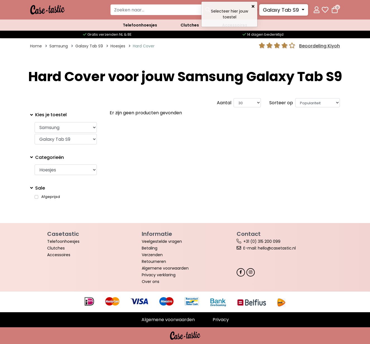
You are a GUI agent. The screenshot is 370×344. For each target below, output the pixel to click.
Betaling (149, 248)
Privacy (221, 319)
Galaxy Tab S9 (281, 9)
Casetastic (63, 234)
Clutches (190, 25)
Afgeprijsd (50, 196)
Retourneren (154, 261)
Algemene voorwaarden (165, 268)
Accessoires (234, 25)
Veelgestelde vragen (162, 241)
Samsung (58, 46)
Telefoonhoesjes (140, 25)
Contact (249, 234)
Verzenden (152, 255)
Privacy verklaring (159, 275)
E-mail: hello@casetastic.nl (269, 248)
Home (36, 46)
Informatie (157, 234)
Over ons (150, 281)
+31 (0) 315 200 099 (261, 241)
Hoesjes (117, 46)
